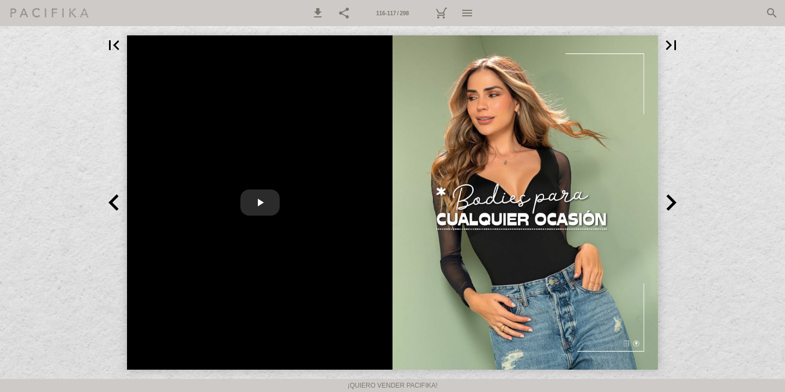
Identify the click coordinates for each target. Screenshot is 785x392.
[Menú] (467, 13)
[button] (318, 13)
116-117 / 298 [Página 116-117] (392, 13)
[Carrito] (441, 13)
